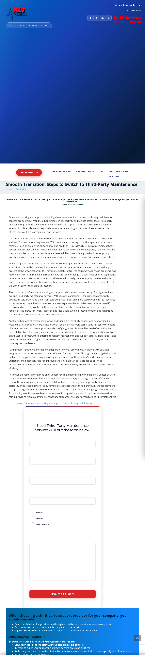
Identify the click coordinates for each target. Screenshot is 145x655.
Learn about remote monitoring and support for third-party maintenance (53, 403)
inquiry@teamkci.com (130, 5)
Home (9, 189)
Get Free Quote (29, 172)
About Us (114, 176)
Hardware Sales (85, 171)
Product (20, 189)
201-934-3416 (134, 10)
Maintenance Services (120, 171)
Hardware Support (62, 171)
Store (100, 171)
